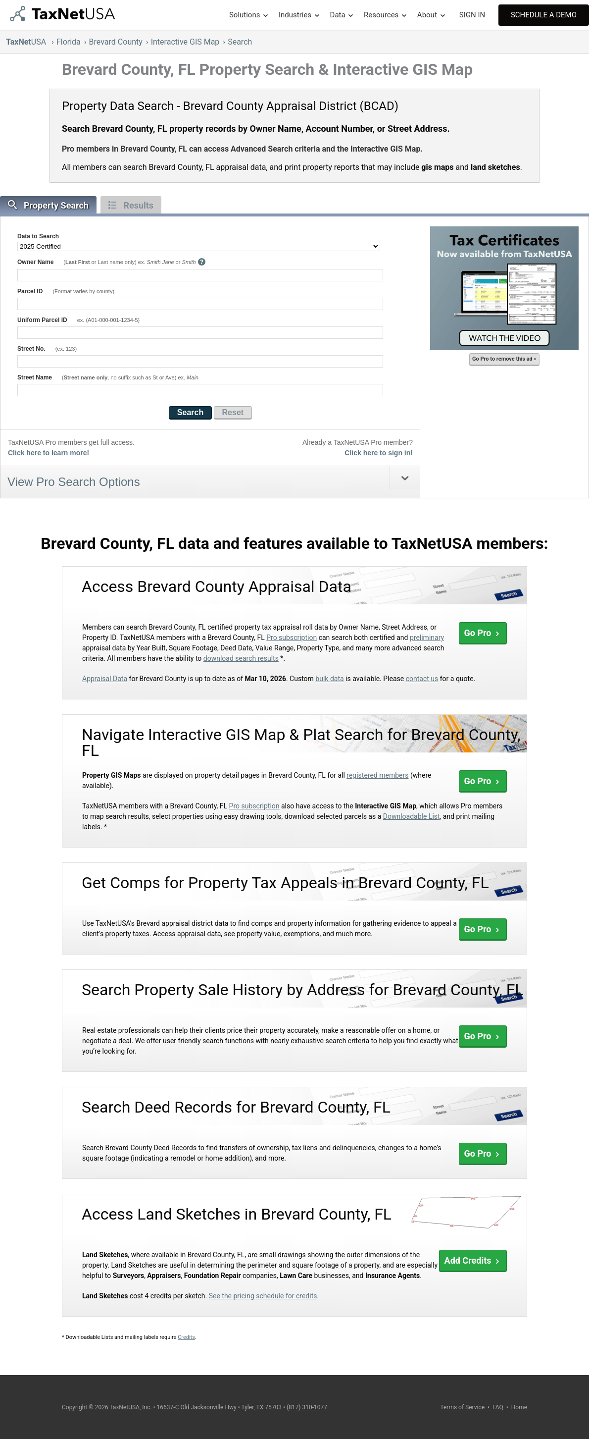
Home (519, 1407)
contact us (422, 679)
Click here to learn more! (48, 453)
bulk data (329, 679)
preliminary (427, 637)
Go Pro (482, 633)
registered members (377, 775)
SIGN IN (472, 14)
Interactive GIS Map (185, 42)
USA (27, 42)
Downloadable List (411, 816)
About (427, 14)
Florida (68, 42)
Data (337, 14)
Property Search (48, 205)
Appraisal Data (104, 679)
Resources (381, 14)
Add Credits (472, 1260)
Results (130, 205)
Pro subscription (291, 637)
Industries (295, 14)
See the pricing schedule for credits (263, 1296)
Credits (186, 1337)
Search (240, 42)
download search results (241, 658)
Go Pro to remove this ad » (504, 359)
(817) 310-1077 (307, 1407)
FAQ (497, 1407)
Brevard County (116, 42)
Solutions (244, 14)
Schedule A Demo (544, 14)
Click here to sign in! (378, 453)
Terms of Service (462, 1407)
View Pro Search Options (73, 481)
